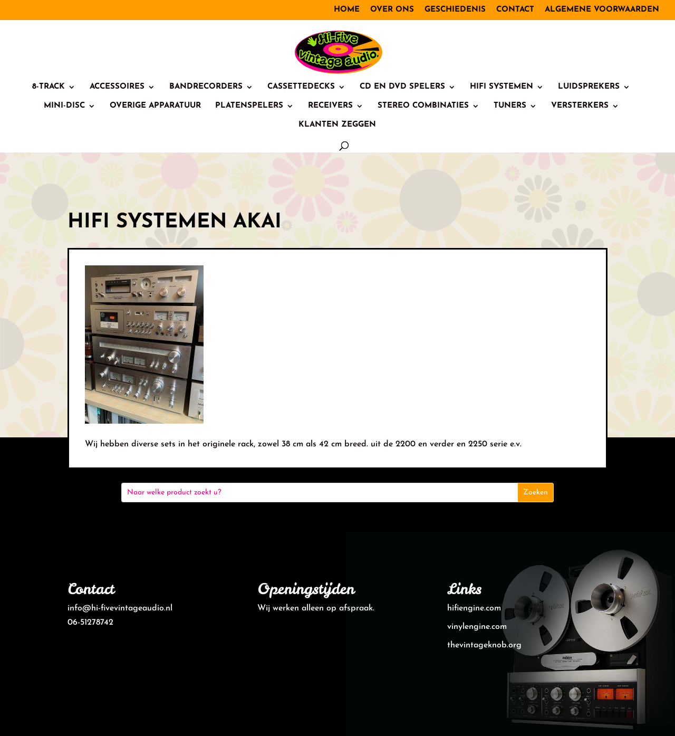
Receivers (330, 106)
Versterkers (580, 106)
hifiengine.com (474, 608)
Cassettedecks (301, 87)
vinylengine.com (477, 627)
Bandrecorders (206, 87)
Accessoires (117, 87)
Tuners (510, 106)
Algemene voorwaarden (602, 10)
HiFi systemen (501, 87)
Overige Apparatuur (155, 106)
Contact (515, 10)
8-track (48, 87)
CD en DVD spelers (402, 87)
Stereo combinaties (423, 106)
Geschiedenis (455, 10)
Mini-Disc (64, 106)
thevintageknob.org (484, 645)
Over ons (392, 10)
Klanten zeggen (337, 125)
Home (347, 10)
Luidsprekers (589, 87)
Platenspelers (249, 106)
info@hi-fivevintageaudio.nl (120, 608)
